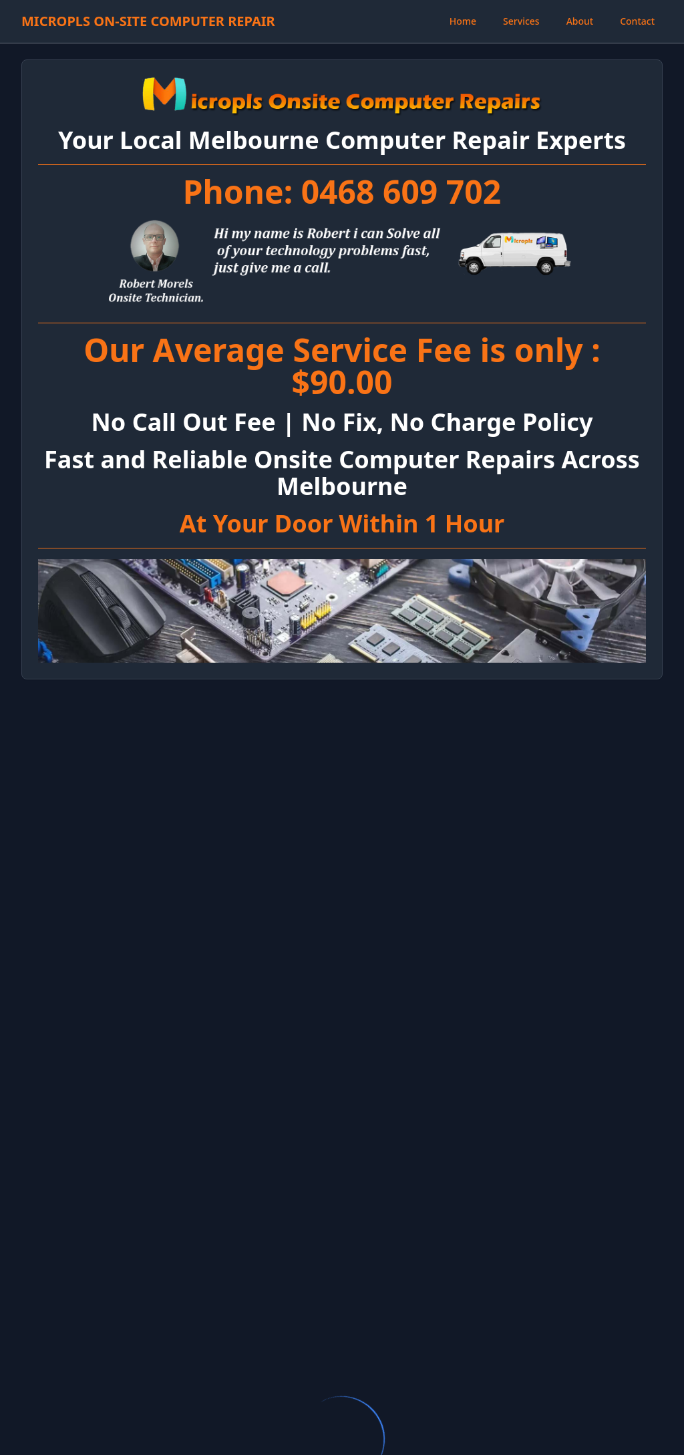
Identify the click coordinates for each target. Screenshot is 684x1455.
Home (463, 21)
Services (521, 21)
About (580, 21)
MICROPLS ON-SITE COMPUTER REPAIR (148, 21)
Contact (637, 21)
